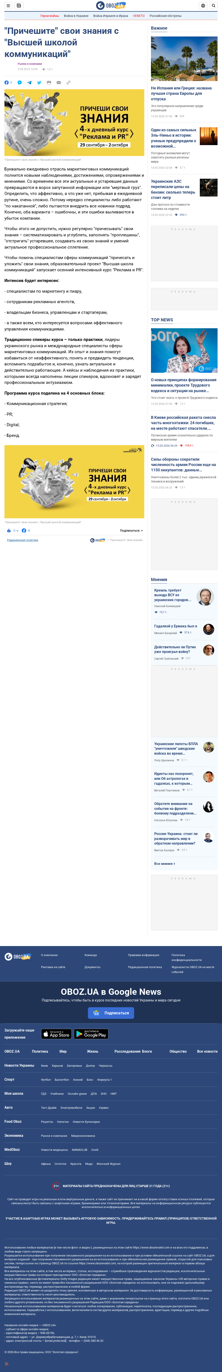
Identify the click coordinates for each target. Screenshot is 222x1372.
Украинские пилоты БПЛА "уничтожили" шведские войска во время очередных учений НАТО (176, 749)
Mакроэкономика (83, 1135)
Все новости (207, 1051)
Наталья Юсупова (165, 820)
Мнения (159, 579)
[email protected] (55, 1340)
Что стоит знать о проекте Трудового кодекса (184, 397)
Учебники (57, 1093)
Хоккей (78, 1079)
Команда (91, 955)
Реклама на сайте (53, 967)
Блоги (147, 1051)
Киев (44, 1065)
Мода (89, 1163)
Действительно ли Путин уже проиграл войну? (175, 649)
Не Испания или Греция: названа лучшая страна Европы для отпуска (181, 93)
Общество (178, 1051)
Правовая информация (143, 955)
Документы (92, 967)
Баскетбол (62, 1079)
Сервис (104, 1107)
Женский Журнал (109, 1163)
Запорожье (74, 1065)
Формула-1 (104, 1079)
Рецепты (47, 1121)
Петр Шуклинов (164, 760)
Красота (75, 1163)
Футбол (46, 1079)
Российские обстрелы (166, 16)
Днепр (90, 1065)
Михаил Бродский (165, 633)
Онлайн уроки (77, 1093)
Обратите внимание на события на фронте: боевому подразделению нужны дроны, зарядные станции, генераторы (175, 809)
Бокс (90, 1079)
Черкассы (105, 1065)
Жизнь (92, 1051)
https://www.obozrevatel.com (151, 1247)
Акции (90, 1107)
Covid (94, 1149)
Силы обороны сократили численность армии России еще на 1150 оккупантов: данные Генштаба (183, 465)
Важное (159, 28)
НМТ (114, 1093)
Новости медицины (54, 1149)
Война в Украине (76, 16)
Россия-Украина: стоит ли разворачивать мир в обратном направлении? (176, 838)
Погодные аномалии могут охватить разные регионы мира (170, 157)
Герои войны (49, 16)
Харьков (57, 1065)
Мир (63, 1051)
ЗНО (104, 1093)
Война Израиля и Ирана (110, 16)
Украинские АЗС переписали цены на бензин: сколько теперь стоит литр (173, 189)
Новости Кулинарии (86, 1121)
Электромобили (71, 1107)
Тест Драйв (48, 1107)
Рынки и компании (30, 63)
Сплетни (60, 1163)
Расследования (128, 1051)
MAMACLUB (79, 1149)
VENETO (139, 16)
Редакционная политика (22, 540)
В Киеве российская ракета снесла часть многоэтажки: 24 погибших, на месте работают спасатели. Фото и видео (183, 423)
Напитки (63, 1121)
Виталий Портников (167, 790)
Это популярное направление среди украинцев (177, 108)
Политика (40, 1051)
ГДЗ (43, 1093)
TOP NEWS (162, 319)
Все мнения (163, 864)
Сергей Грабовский (166, 658)
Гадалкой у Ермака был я (175, 626)
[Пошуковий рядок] (213, 5)
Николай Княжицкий (167, 606)
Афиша (46, 1163)
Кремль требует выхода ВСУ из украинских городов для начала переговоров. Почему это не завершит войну (172, 595)
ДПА (94, 1093)
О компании (49, 955)
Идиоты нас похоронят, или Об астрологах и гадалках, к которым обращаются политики (174, 779)
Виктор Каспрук (164, 850)
